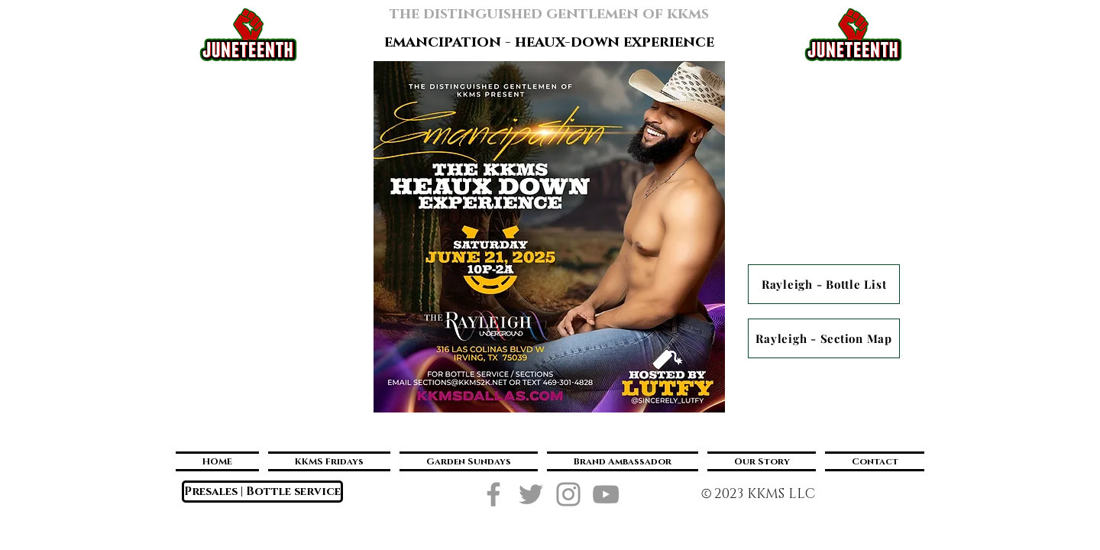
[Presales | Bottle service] (262, 491)
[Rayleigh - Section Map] (824, 338)
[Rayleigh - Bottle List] (824, 284)
